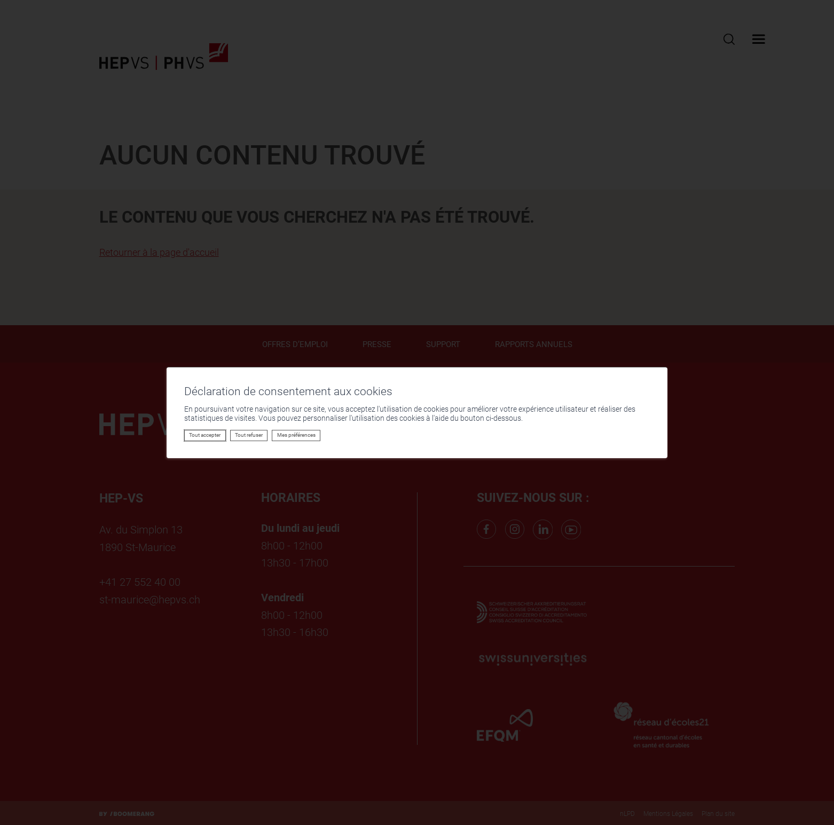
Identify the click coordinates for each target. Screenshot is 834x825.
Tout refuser (249, 434)
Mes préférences (296, 434)
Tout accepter (205, 434)
